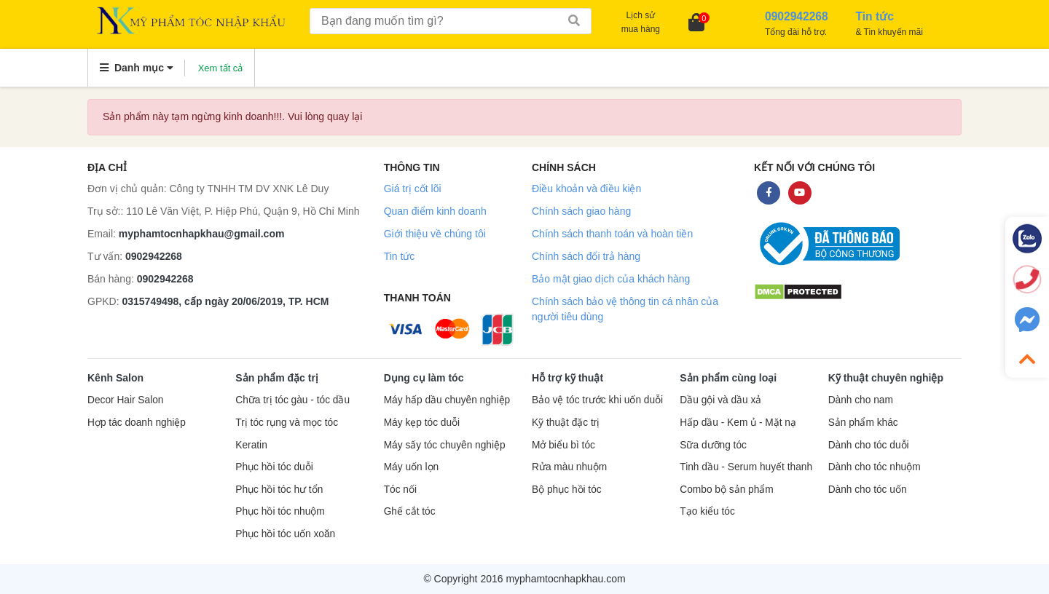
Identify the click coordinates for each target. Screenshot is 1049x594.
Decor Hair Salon (125, 400)
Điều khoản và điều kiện (586, 188)
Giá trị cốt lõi (412, 188)
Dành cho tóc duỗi (868, 445)
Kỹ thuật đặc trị (566, 422)
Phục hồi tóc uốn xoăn (285, 533)
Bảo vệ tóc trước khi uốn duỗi (597, 400)
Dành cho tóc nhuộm (874, 467)
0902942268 (153, 256)
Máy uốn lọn (411, 467)
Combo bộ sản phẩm (726, 489)
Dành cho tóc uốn (867, 489)
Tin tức (399, 256)
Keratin (251, 445)
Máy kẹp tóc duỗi (422, 422)
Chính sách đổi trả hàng (586, 256)
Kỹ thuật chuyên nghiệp (885, 378)
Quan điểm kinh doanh (435, 211)
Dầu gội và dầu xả (720, 400)
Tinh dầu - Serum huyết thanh (746, 467)
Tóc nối (400, 489)
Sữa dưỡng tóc (713, 445)
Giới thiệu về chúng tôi (435, 233)
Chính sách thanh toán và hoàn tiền (612, 233)
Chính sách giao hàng (581, 211)
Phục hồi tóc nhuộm (279, 511)
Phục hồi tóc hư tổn (279, 489)
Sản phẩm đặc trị (276, 378)
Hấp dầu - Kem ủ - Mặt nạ (738, 422)
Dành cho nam (860, 400)
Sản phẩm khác (863, 422)
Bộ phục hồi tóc (567, 489)
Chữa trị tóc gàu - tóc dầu (292, 400)
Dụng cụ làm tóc (424, 378)
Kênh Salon (115, 378)
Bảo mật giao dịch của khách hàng (611, 279)
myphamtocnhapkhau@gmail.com (202, 233)
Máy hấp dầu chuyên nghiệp (447, 400)
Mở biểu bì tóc (563, 445)
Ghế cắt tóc (410, 511)
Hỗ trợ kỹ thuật (567, 378)
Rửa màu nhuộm (569, 467)
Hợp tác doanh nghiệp (136, 422)
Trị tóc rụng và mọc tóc (286, 422)
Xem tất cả (220, 68)
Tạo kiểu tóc (707, 511)
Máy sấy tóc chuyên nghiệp (445, 445)
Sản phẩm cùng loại (728, 378)
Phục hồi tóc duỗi (274, 467)
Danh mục (136, 68)
